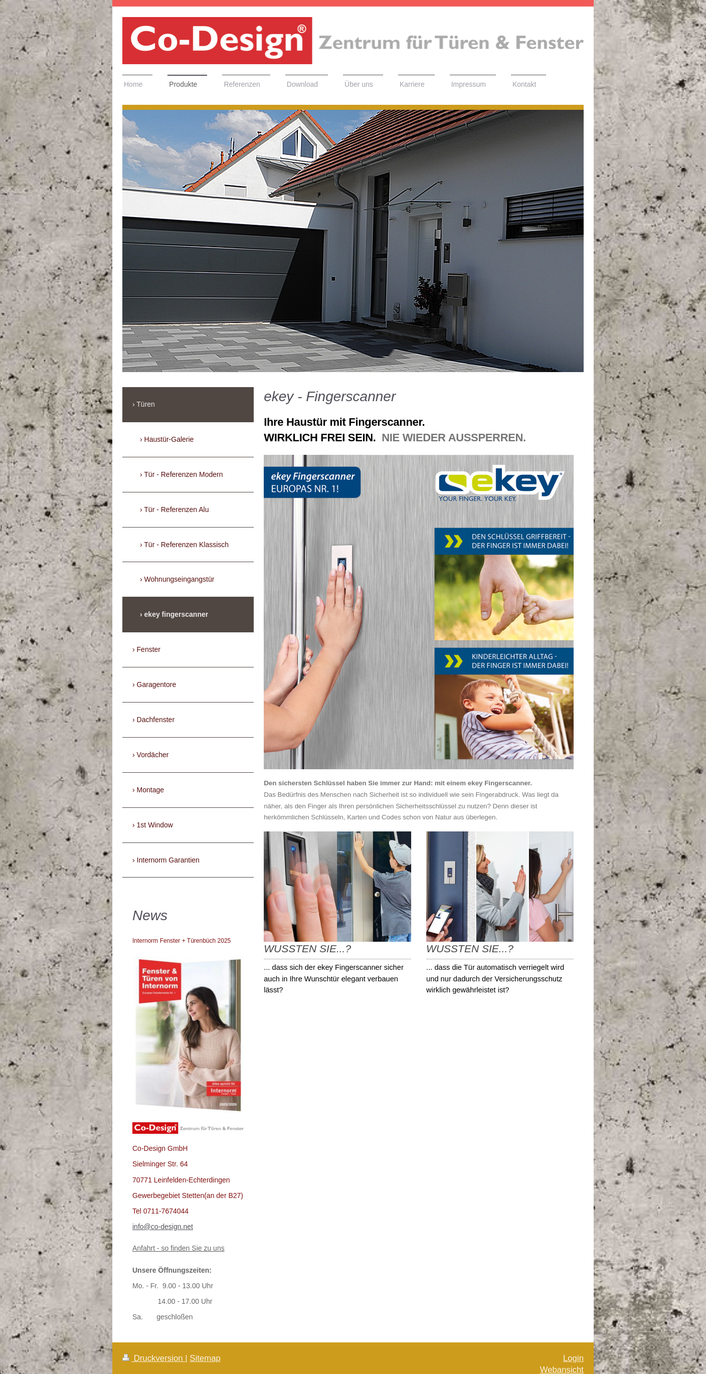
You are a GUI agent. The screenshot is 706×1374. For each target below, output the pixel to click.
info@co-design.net (162, 1227)
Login (573, 1358)
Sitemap (205, 1358)
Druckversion (153, 1358)
